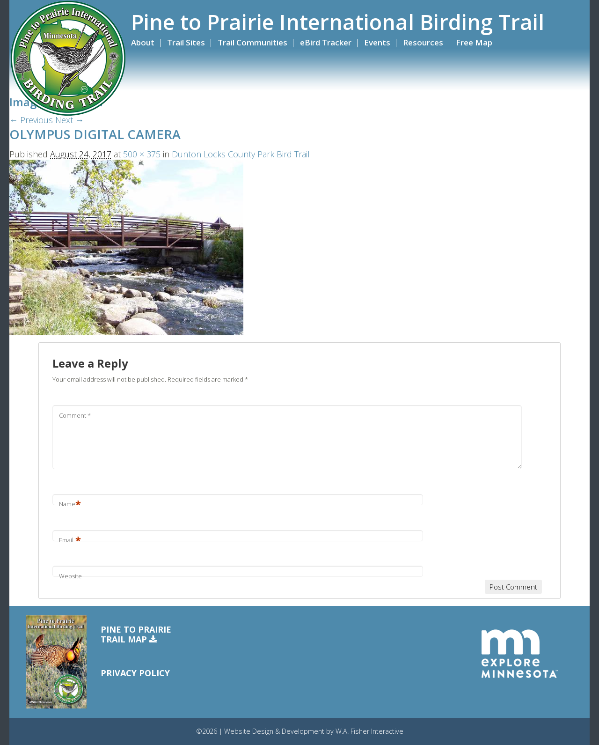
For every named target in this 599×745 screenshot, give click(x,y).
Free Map (474, 42)
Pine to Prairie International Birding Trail (337, 22)
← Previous (31, 119)
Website (70, 576)
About (142, 42)
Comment (75, 415)
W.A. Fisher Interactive (369, 731)
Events (377, 42)
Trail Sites (186, 42)
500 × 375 (142, 154)
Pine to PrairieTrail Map (136, 635)
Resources (423, 42)
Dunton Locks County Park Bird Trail (241, 154)
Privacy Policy (135, 673)
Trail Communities (252, 42)
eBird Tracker (325, 42)
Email (70, 540)
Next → (69, 119)
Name (70, 504)
